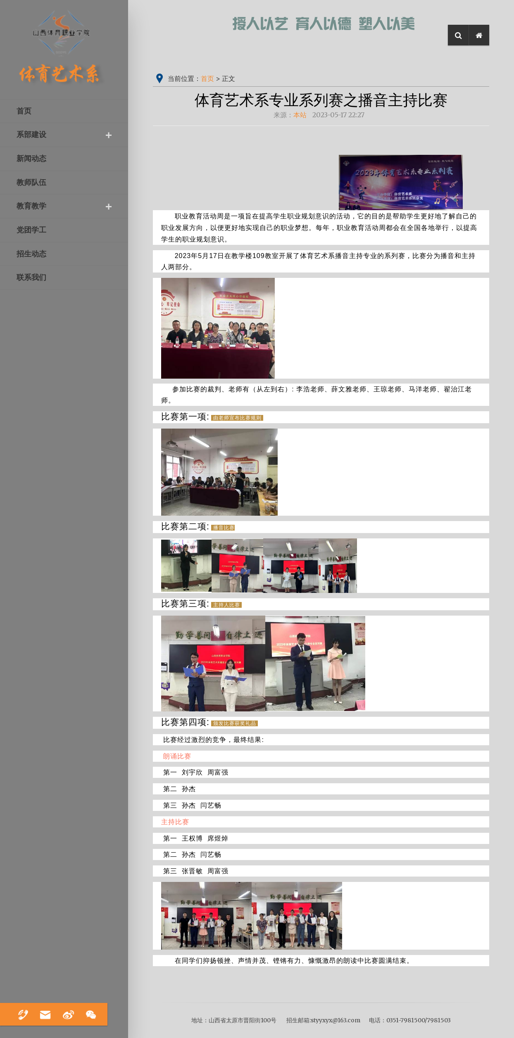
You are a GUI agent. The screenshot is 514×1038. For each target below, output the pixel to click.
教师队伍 (31, 182)
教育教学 (31, 206)
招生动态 (31, 253)
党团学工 (31, 230)
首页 (24, 111)
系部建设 (31, 134)
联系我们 (31, 277)
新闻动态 (31, 158)
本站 (300, 115)
